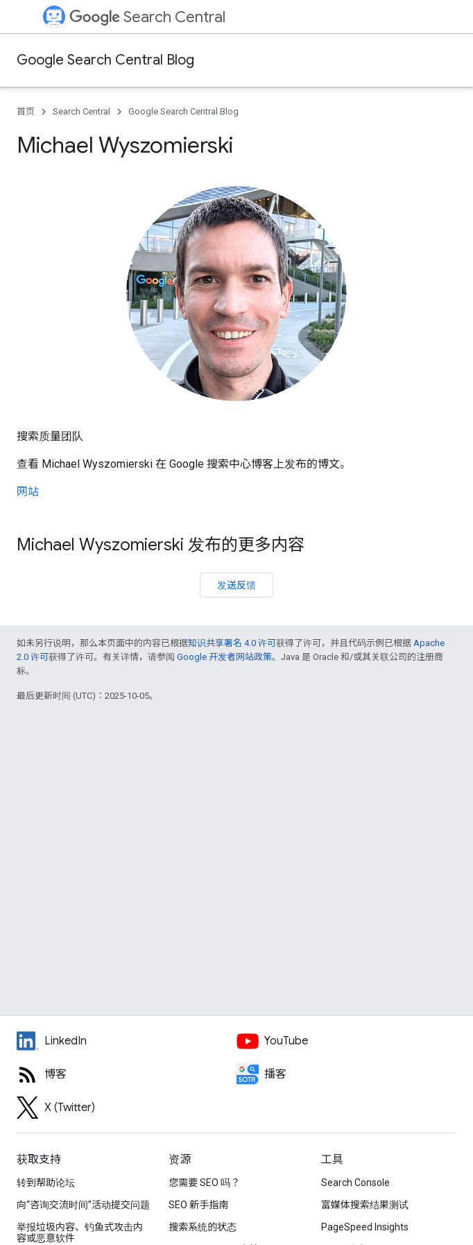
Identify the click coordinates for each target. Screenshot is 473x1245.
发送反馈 (236, 585)
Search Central (147, 17)
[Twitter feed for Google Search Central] (127, 1107)
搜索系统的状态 (203, 1227)
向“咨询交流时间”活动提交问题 (83, 1204)
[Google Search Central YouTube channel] (346, 1041)
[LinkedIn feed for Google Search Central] (127, 1041)
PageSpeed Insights (365, 1227)
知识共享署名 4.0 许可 (232, 643)
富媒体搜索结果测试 (365, 1204)
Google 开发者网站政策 (224, 657)
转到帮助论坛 (46, 1182)
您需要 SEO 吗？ (204, 1182)
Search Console (355, 1182)
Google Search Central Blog (105, 60)
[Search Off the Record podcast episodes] (346, 1074)
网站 (28, 491)
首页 (26, 111)
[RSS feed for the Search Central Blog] (127, 1074)
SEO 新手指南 (198, 1204)
